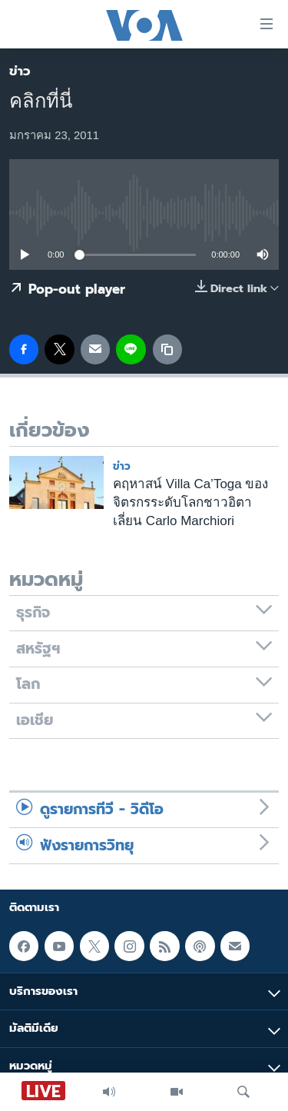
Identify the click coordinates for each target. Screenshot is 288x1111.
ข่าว (20, 71)
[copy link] (167, 349)
